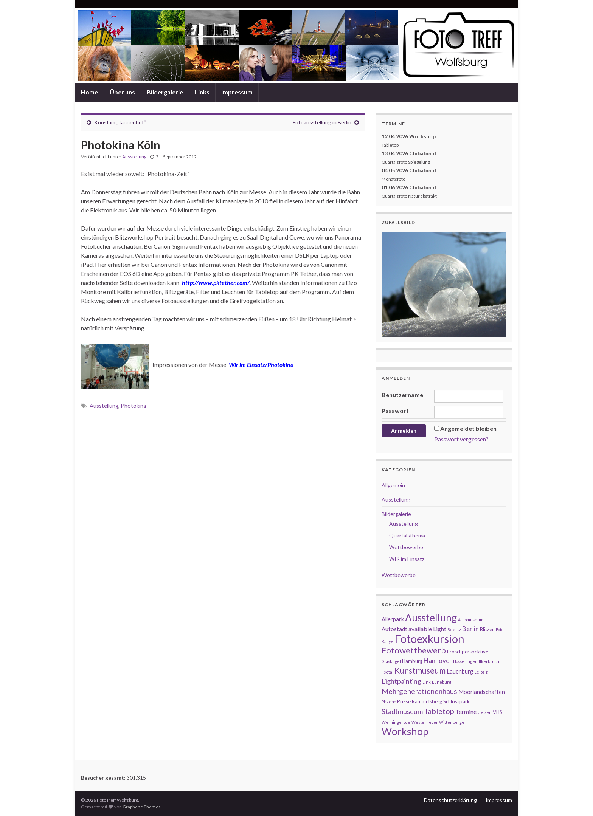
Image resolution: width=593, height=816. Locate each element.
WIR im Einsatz (406, 559)
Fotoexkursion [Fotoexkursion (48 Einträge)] (429, 638)
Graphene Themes (142, 807)
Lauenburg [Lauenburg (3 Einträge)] (460, 671)
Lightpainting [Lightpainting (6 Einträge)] (401, 681)
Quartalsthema (407, 535)
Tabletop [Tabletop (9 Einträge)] (439, 710)
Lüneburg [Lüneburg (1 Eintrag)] (441, 682)
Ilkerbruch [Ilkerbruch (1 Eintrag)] (489, 661)
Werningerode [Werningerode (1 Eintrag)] (396, 722)
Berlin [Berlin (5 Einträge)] (470, 629)
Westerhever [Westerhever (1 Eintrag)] (424, 722)
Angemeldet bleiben (468, 428)
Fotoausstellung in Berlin (322, 122)
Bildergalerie (165, 92)
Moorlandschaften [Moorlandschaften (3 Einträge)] (481, 692)
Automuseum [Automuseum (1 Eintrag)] (470, 619)
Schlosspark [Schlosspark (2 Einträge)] (456, 701)
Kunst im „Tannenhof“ (120, 122)
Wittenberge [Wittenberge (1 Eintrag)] (451, 722)
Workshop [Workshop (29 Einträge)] (405, 731)
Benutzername (402, 394)
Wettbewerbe (406, 547)
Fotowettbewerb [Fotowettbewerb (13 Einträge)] (414, 650)
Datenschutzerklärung (450, 800)
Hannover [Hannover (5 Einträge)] (438, 660)
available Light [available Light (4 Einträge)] (427, 628)
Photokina (133, 406)
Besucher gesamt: (104, 777)
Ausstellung (134, 156)
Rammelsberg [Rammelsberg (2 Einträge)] (427, 701)
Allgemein (393, 485)
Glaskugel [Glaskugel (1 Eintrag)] (391, 661)
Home (89, 92)
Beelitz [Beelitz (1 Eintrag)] (454, 629)
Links (202, 92)
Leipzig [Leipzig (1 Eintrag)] (481, 671)
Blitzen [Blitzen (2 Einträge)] (487, 629)
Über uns (122, 92)
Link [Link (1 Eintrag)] (426, 682)
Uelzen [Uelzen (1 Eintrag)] (485, 712)
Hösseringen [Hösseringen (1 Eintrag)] (465, 661)
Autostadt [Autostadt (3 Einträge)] (394, 629)
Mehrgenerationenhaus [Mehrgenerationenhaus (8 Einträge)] (419, 691)
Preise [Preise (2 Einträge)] (404, 701)
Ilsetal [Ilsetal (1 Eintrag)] (387, 671)
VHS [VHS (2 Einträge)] (497, 712)
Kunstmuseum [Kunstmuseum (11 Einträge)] (420, 670)
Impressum (237, 92)
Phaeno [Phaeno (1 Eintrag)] (389, 701)
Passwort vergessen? (461, 439)
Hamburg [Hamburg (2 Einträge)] (412, 661)
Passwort (395, 410)
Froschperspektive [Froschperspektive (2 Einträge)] (467, 652)
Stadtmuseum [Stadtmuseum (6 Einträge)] (402, 711)
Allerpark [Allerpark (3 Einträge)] (393, 619)
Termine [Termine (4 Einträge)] (466, 711)
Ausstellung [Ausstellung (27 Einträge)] (431, 618)
